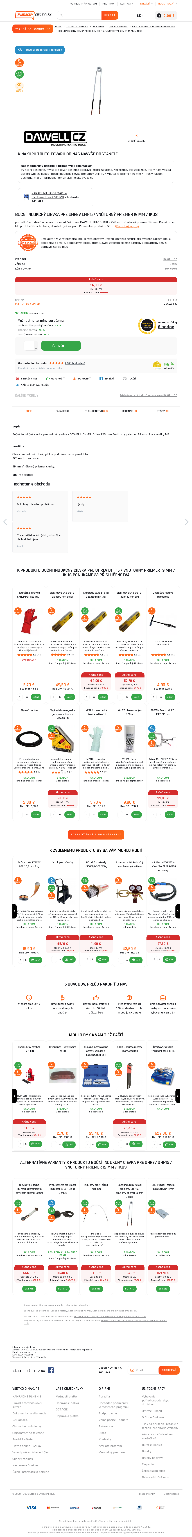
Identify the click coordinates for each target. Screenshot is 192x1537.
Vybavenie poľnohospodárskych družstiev (156, 1400)
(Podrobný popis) (127, 226)
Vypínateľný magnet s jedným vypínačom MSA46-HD (62, 714)
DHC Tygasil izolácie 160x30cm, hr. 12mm (163, 1187)
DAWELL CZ (170, 259)
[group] (29, 911)
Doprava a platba (67, 1416)
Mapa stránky (147, 1493)
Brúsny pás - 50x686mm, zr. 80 (62, 1049)
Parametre (62, 411)
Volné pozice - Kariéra (113, 1420)
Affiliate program (110, 1446)
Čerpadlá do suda (153, 1470)
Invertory (98, 26)
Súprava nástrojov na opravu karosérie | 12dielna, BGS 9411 (96, 1051)
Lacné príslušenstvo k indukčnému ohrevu (114, 1310)
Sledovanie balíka (67, 1403)
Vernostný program (83, 3)
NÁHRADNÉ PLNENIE (26, 1396)
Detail (29, 1289)
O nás (102, 1433)
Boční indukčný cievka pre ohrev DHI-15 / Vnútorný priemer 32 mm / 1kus (129, 1190)
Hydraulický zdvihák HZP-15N (29, 1049)
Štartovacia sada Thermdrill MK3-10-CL (163, 1049)
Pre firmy (108, 3)
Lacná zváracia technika (37, 1310)
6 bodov (166, 326)
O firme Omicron (153, 1417)
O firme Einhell (152, 1411)
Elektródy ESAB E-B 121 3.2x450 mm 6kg (129, 595)
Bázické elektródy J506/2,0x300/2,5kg (96, 864)
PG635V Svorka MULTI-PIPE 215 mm (163, 712)
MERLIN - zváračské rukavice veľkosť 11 (96, 712)
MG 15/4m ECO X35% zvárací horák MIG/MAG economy (163, 866)
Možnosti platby (67, 1396)
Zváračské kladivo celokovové (163, 595)
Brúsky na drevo (153, 1457)
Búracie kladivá (152, 1445)
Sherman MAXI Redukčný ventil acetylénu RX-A (129, 864)
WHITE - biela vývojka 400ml (130, 712)
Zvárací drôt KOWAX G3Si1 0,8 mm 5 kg (29, 864)
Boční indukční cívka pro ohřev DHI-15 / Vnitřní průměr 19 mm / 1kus (110, 1316)
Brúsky (146, 1451)
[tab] (129, 411)
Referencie (106, 1426)
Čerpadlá (148, 1464)
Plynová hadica (29, 710)
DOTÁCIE (62, 1409)
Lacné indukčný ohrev (79, 1310)
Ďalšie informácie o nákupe (30, 1472)
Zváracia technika (77, 26)
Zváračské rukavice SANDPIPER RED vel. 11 (29, 595)
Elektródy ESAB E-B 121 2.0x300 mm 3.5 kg (62, 595)
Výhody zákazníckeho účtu (30, 1452)
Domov (58, 26)
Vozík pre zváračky (63, 862)
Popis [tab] (29, 411)
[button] (5, 522)
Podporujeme (108, 1413)
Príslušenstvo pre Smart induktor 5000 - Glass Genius (62, 1189)
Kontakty (126, 3)
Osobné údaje (172, 1493)
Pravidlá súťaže (22, 1439)
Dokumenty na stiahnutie (29, 1413)
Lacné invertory (59, 1310)
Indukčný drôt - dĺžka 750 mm (96, 1187)
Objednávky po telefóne (28, 1433)
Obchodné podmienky (27, 1426)
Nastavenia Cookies (25, 1465)
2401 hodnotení (75, 363)
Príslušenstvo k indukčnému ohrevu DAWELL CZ (148, 395)
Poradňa (104, 1396)
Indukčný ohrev (118, 26)
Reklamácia (20, 1420)
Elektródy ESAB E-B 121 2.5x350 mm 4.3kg (96, 595)
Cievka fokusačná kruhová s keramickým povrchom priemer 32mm (29, 1189)
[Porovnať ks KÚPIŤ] (21, 960)
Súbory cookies (22, 1459)
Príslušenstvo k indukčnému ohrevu (153, 26)
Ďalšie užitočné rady (155, 1477)
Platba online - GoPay (26, 1446)
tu (131, 1521)
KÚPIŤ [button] (37, 960)
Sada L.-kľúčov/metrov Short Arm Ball (129, 1049)
